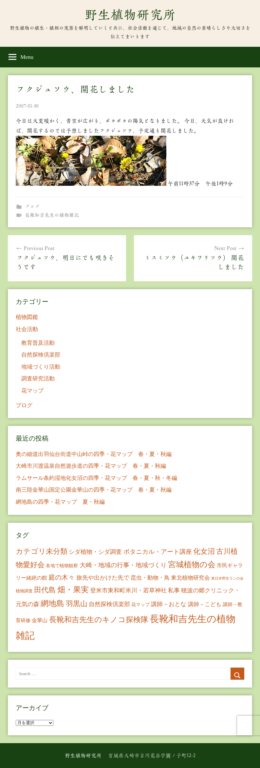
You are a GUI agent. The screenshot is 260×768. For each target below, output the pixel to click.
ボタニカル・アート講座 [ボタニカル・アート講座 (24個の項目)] (157, 551)
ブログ (32, 206)
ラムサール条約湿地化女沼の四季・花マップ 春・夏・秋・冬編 (96, 478)
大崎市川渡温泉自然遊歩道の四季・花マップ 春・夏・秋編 (91, 466)
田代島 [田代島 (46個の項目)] (45, 590)
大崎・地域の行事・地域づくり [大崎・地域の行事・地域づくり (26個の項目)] (123, 565)
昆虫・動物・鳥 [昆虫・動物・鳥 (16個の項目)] (150, 578)
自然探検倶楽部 (40, 355)
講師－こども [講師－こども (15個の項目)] (204, 604)
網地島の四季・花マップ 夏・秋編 (60, 502)
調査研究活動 (38, 378)
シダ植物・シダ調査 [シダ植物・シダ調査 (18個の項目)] (95, 552)
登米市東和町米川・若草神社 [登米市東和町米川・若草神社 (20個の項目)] (128, 590)
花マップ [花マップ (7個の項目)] (140, 604)
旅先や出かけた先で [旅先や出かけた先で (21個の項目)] (102, 577)
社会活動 (27, 329)
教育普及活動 (38, 343)
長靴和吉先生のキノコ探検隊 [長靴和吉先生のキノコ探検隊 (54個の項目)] (98, 620)
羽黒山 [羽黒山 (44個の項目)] (76, 604)
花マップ (32, 391)
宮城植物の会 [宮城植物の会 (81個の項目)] (191, 564)
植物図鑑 (27, 317)
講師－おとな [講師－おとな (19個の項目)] (168, 604)
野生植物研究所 (130, 14)
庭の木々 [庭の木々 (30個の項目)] (61, 577)
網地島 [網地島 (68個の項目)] (52, 603)
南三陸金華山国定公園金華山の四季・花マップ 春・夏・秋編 (94, 490)
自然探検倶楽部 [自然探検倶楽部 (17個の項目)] (109, 604)
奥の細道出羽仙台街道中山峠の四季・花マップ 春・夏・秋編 (94, 454)
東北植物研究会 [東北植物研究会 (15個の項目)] (190, 578)
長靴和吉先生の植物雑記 (52, 215)
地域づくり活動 (40, 367)
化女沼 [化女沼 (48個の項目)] (204, 551)
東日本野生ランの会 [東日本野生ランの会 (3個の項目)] (227, 578)
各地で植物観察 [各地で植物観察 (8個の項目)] (62, 565)
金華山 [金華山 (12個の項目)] (39, 620)
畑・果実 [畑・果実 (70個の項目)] (73, 589)
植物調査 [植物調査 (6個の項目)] (24, 590)
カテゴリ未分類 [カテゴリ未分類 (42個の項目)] (41, 551)
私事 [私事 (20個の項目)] (174, 590)
